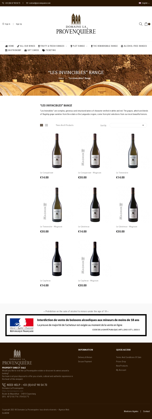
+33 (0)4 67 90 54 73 (11, 3)
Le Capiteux (45, 280)
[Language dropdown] (144, 3)
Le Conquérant (46, 173)
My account (121, 370)
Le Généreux (83, 226)
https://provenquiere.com (12, 391)
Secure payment (85, 361)
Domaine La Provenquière (28, 410)
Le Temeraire (122, 173)
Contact (146, 411)
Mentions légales (131, 411)
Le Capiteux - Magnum (88, 280)
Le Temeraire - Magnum (51, 226)
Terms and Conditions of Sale (128, 357)
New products (122, 366)
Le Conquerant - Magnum (89, 173)
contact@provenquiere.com (38, 3)
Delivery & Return (85, 357)
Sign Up (19, 24)
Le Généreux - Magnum (126, 226)
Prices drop (121, 361)
